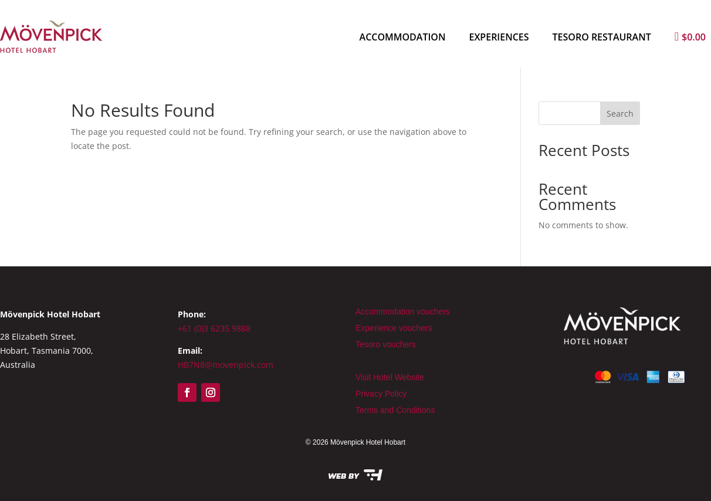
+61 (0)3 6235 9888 (214, 328)
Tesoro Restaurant (602, 37)
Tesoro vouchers (386, 344)
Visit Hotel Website (390, 377)
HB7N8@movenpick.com (225, 364)
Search (620, 113)
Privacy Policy (381, 393)
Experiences (499, 37)
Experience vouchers (394, 328)
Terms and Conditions (395, 410)
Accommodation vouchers (403, 311)
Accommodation (403, 37)
